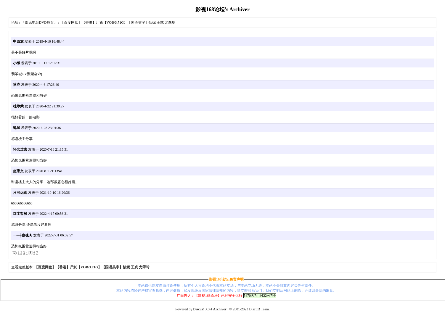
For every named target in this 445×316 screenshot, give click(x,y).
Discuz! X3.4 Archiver (209, 309)
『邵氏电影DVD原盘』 (39, 22)
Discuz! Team (259, 309)
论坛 (14, 22)
